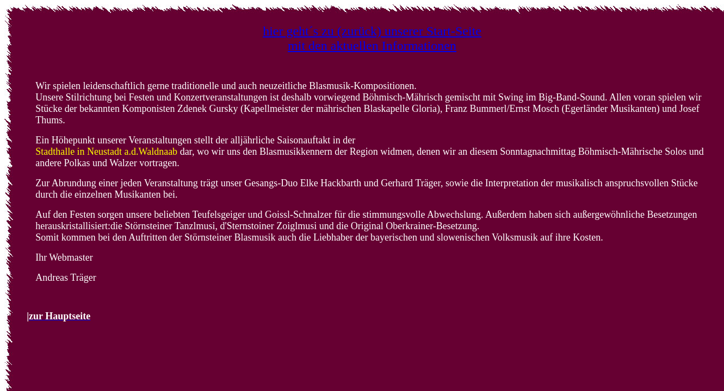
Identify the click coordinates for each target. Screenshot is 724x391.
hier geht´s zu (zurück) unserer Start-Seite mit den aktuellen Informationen (372, 38)
